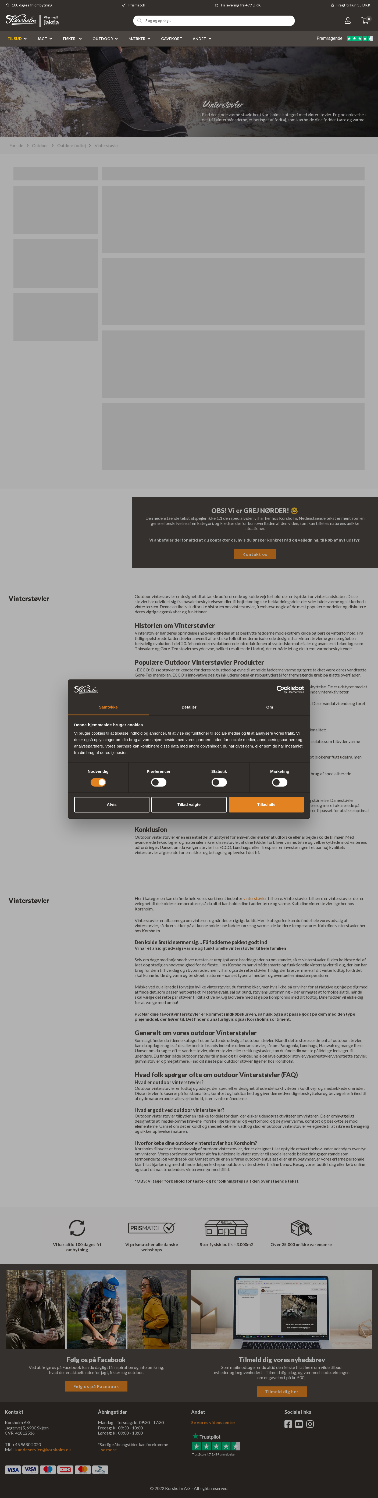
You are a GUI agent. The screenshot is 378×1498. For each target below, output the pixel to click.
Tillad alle (266, 804)
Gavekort (171, 38)
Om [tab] (269, 707)
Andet (199, 38)
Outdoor (102, 38)
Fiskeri (70, 38)
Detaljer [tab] (188, 707)
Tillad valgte (189, 804)
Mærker (137, 38)
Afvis (112, 804)
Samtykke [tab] (108, 707)
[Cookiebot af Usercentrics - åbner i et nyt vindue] (280, 689)
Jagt (42, 38)
